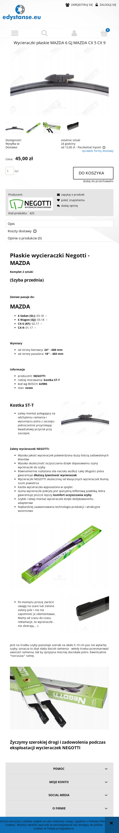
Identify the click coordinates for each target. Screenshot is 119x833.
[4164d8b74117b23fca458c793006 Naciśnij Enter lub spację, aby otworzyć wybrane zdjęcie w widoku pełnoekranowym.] (59, 82)
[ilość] (10, 171)
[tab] (59, 223)
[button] (14, 33)
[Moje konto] (74, 33)
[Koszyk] (104, 33)
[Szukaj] (44, 33)
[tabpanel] (59, 501)
